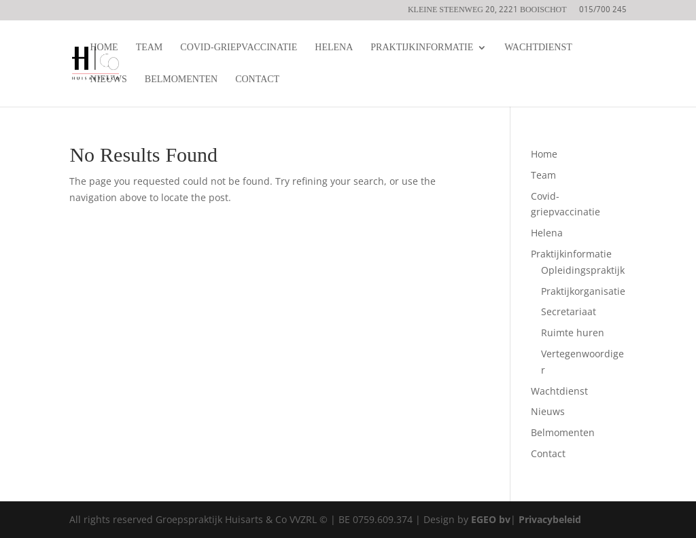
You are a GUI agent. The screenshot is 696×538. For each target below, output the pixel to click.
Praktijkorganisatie (583, 291)
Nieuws (108, 81)
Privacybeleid (550, 519)
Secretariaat (568, 311)
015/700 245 (603, 11)
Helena (334, 49)
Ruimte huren (572, 332)
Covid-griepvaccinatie (238, 49)
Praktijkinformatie (421, 49)
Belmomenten (181, 81)
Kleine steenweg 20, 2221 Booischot (487, 11)
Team (149, 49)
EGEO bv (490, 519)
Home (104, 49)
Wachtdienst (538, 49)
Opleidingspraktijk (583, 270)
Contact (257, 81)
